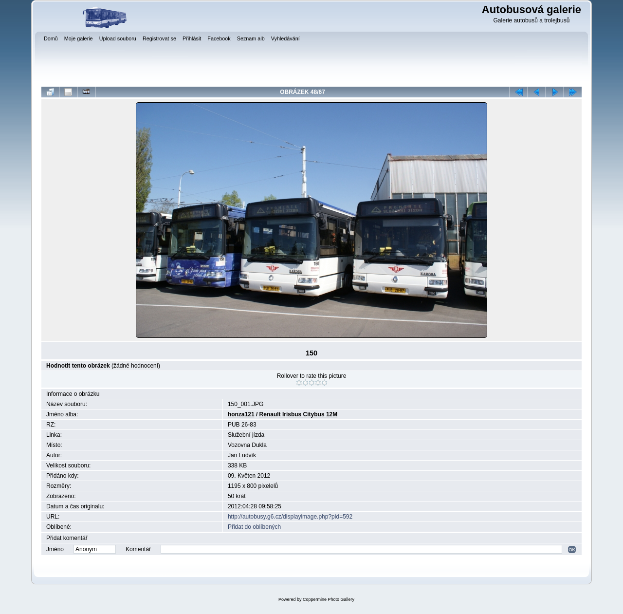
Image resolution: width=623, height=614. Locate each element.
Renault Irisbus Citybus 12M (298, 414)
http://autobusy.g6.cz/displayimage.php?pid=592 (290, 516)
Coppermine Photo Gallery (328, 599)
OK (571, 549)
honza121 (241, 414)
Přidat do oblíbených (254, 526)
